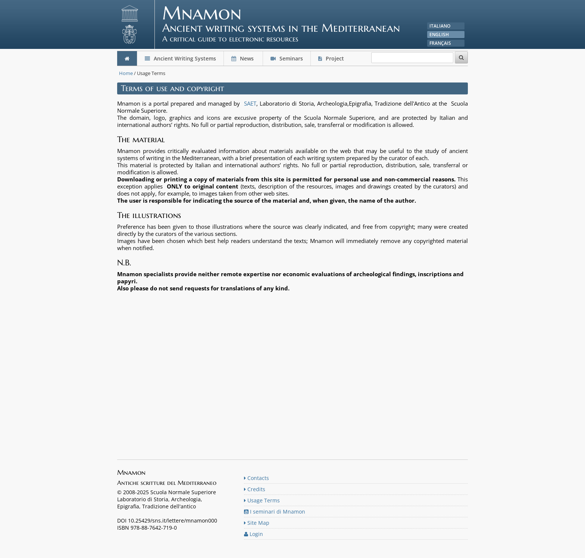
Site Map (256, 522)
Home (126, 73)
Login (253, 533)
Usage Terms (262, 500)
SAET (250, 103)
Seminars (286, 58)
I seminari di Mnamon (274, 511)
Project (331, 58)
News (243, 58)
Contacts (256, 477)
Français (440, 43)
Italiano (439, 26)
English (439, 34)
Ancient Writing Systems (180, 58)
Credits (254, 489)
